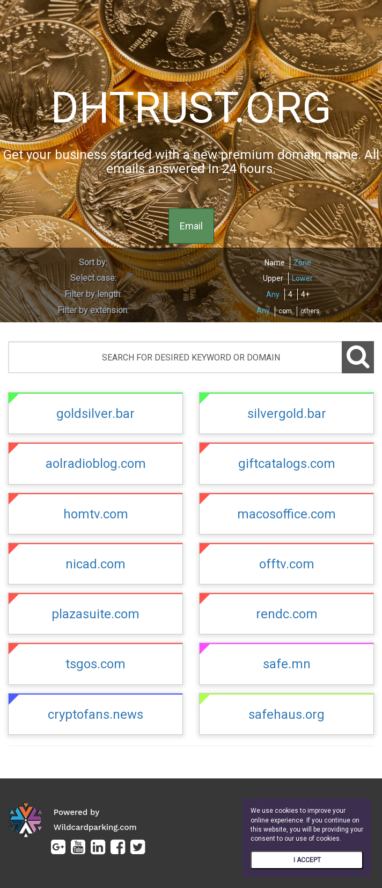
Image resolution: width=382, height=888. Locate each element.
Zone (302, 262)
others (310, 311)
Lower (302, 278)
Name (275, 262)
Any (273, 294)
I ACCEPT (307, 860)
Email (191, 225)
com (285, 311)
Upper (273, 278)
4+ (305, 294)
